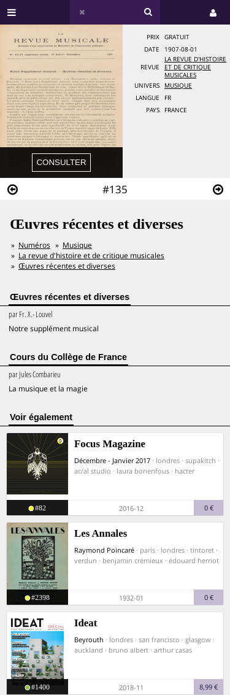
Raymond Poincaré (104, 550)
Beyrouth (89, 639)
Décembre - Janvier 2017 (112, 460)
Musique (178, 86)
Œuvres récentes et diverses (66, 266)
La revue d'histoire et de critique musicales (195, 67)
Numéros (34, 245)
